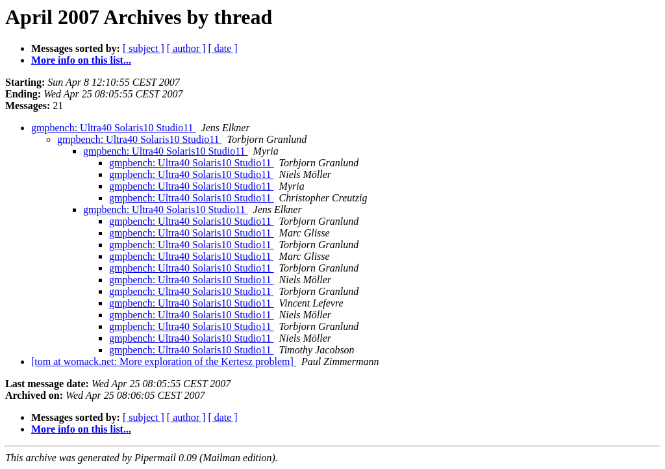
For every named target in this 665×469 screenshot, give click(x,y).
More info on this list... (81, 60)
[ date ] (222, 48)
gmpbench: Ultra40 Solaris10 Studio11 (113, 127)
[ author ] (186, 48)
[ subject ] (143, 48)
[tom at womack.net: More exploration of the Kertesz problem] (163, 361)
